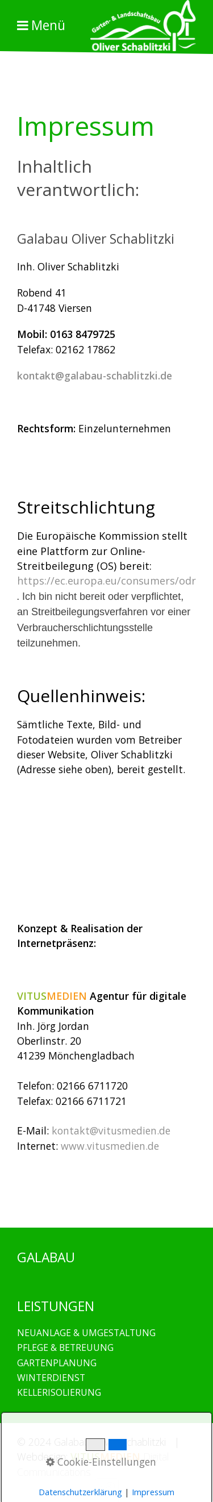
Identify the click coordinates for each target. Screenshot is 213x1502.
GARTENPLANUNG (57, 1363)
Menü (48, 25)
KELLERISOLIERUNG (59, 1392)
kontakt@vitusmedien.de (111, 1130)
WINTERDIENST (51, 1377)
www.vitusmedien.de (110, 1146)
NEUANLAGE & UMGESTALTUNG (86, 1332)
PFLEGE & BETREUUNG (65, 1347)
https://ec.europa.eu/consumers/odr (106, 580)
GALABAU (141, 1193)
